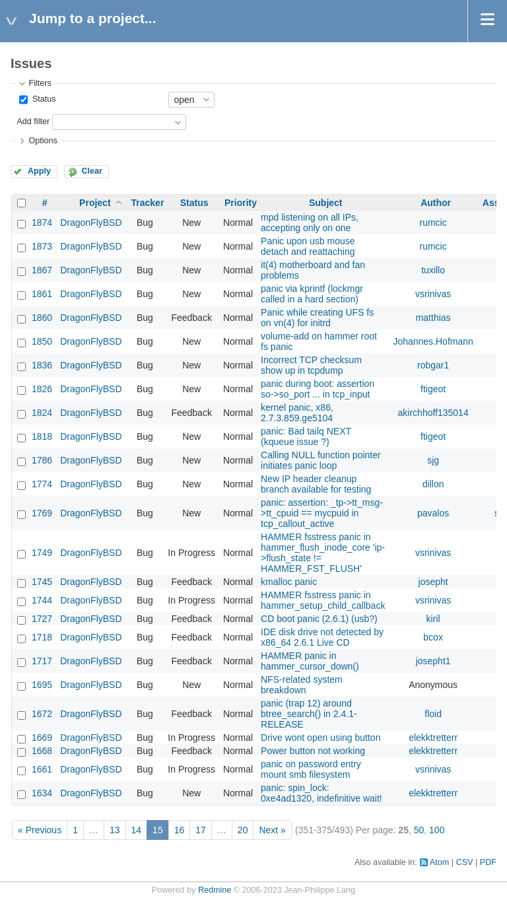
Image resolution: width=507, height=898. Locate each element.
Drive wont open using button (320, 737)
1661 (42, 769)
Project (94, 202)
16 (179, 830)
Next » (272, 830)
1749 (42, 552)
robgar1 (433, 365)
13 (115, 830)
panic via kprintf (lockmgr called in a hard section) (312, 293)
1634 (42, 793)
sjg (433, 460)
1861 (42, 294)
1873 (42, 246)
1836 (42, 365)
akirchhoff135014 (433, 412)
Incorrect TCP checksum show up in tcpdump (311, 365)
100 (436, 830)
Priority (240, 202)
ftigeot (433, 389)
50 (419, 830)
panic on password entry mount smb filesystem (311, 769)
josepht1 (433, 661)
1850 (42, 341)
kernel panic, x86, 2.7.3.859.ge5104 (297, 412)
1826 (42, 389)
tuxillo (433, 270)
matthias (433, 317)
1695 (42, 684)
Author (436, 202)
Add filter (33, 121)
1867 (42, 270)
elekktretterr (433, 737)
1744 (42, 600)
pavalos (433, 513)
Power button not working (313, 750)
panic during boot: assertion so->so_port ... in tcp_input (317, 388)
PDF (488, 862)
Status (42, 99)
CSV (464, 862)
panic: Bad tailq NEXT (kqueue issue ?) (306, 436)
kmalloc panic (289, 581)
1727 (42, 618)
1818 (42, 436)
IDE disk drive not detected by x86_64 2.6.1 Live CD (322, 637)
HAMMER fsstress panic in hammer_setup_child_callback (323, 600)
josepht (433, 581)
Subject (326, 202)
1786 (42, 460)
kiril (433, 618)
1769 (42, 513)
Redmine (214, 890)
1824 (42, 412)
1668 (42, 750)
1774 (42, 484)
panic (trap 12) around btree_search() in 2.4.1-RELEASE (309, 714)
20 (243, 830)
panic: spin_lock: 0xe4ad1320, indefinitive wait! (321, 793)
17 (200, 830)
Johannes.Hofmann (433, 341)
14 (136, 830)
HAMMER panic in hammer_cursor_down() (310, 661)
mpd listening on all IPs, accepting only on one (309, 222)
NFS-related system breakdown (302, 684)
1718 (42, 637)
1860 (42, 317)
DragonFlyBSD (90, 222)
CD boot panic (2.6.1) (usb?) (319, 618)
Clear (91, 171)
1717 (42, 661)
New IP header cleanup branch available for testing (316, 484)
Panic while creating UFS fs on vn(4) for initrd (317, 317)
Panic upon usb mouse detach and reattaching (308, 246)
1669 (42, 737)
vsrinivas (433, 294)
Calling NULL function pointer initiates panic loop (321, 460)
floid (433, 713)
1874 (42, 222)
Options (42, 140)
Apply (39, 171)
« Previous (39, 830)
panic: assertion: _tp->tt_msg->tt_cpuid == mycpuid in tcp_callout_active (322, 513)
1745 (42, 581)
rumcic (433, 222)
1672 (42, 713)
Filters (39, 83)
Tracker (147, 202)
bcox (433, 637)
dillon (433, 484)
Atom (439, 862)
